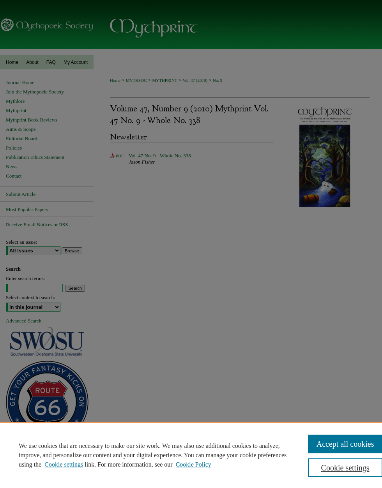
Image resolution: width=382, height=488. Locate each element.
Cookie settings (63, 464)
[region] (191, 455)
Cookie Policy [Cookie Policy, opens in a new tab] (193, 464)
